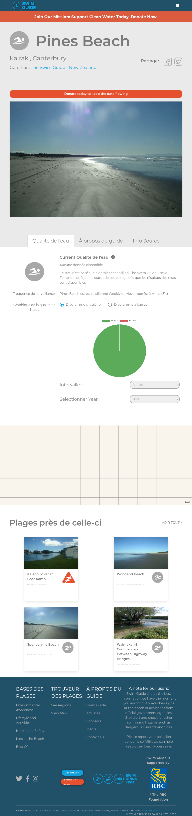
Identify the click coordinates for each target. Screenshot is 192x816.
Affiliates (93, 713)
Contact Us (95, 737)
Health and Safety (30, 731)
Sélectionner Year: (79, 399)
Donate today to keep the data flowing (96, 94)
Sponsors (93, 721)
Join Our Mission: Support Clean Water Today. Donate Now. (96, 16)
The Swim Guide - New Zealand (63, 67)
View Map (59, 713)
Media (91, 729)
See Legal (152, 810)
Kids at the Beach (30, 739)
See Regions (61, 705)
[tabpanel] (96, 330)
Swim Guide (96, 705)
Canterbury (49, 58)
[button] (177, 5)
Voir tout (172, 523)
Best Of (22, 747)
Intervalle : (71, 384)
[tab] (50, 241)
